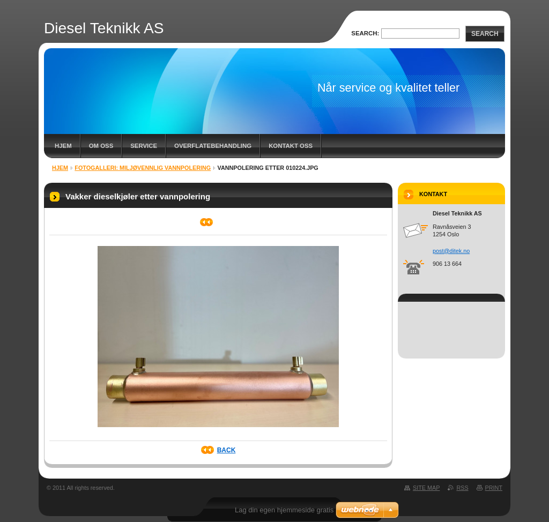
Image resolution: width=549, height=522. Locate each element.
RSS (462, 487)
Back (226, 450)
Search (485, 34)
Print (493, 487)
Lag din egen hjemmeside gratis (284, 510)
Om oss (101, 146)
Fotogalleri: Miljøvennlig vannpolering (143, 168)
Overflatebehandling (212, 146)
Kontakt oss (291, 146)
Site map (426, 487)
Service (143, 146)
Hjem (63, 146)
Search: (365, 33)
